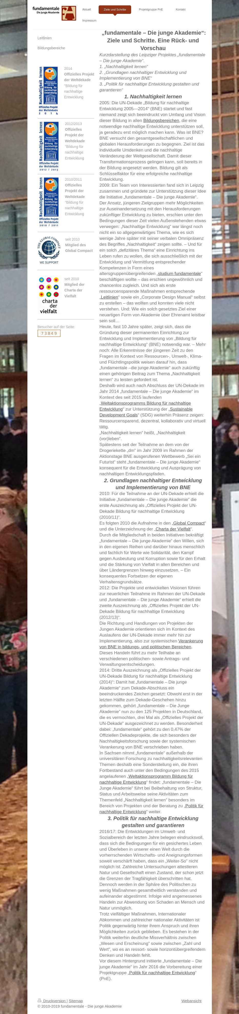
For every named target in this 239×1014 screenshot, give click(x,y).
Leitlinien (109, 297)
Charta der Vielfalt (173, 529)
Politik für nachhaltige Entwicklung (162, 972)
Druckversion (52, 1001)
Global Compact (189, 523)
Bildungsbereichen (161, 120)
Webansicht (191, 1001)
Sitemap (76, 1001)
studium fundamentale (179, 273)
